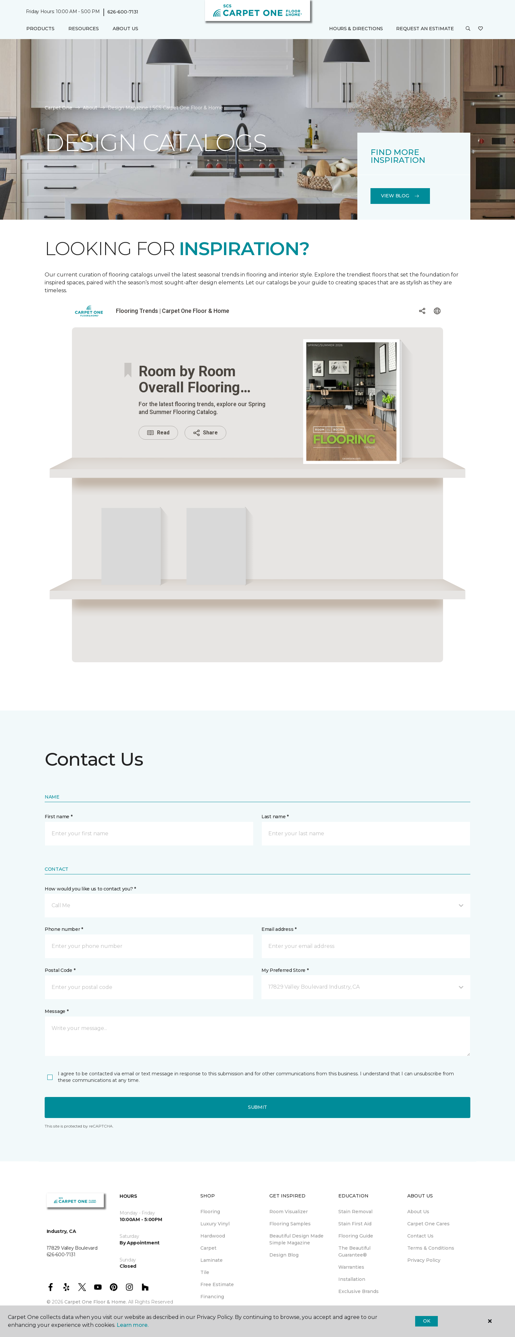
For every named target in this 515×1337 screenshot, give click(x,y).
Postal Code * (60, 970)
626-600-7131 (123, 12)
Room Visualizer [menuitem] (288, 1212)
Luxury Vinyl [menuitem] (215, 1224)
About (90, 108)
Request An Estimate (425, 29)
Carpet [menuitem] (208, 1248)
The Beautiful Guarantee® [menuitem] (354, 1251)
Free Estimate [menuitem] (217, 1284)
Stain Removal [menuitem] (355, 1212)
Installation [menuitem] (351, 1279)
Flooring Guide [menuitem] (355, 1236)
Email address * (279, 929)
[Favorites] (480, 29)
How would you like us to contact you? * (90, 889)
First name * (59, 816)
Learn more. (132, 1325)
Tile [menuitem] (204, 1272)
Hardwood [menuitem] (212, 1236)
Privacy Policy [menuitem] (423, 1260)
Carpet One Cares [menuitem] (428, 1224)
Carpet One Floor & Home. (95, 1302)
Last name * (275, 816)
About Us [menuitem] (418, 1212)
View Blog (400, 196)
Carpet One (58, 108)
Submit (257, 1107)
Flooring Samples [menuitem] (290, 1224)
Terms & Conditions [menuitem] (430, 1248)
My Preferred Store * (284, 970)
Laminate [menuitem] (211, 1260)
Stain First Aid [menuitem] (354, 1224)
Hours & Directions (356, 29)
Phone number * (64, 929)
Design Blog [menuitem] (284, 1255)
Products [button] (40, 29)
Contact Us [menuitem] (420, 1236)
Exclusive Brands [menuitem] (358, 1291)
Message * (56, 1011)
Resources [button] (83, 29)
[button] (468, 29)
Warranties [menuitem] (351, 1267)
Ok (426, 1321)
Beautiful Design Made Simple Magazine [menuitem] (296, 1239)
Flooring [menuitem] (210, 1212)
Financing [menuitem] (212, 1297)
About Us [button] (125, 29)
